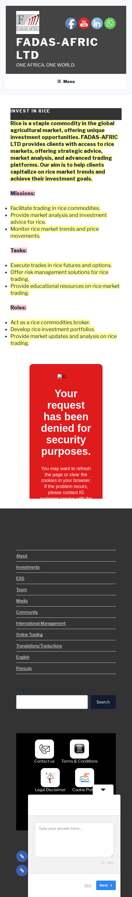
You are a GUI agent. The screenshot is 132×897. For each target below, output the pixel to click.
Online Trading (29, 634)
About (21, 555)
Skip (88, 885)
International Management (41, 623)
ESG (20, 578)
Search (23, 689)
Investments (28, 566)
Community (27, 611)
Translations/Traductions (39, 645)
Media (22, 600)
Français (24, 668)
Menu (66, 81)
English (22, 656)
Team (21, 589)
